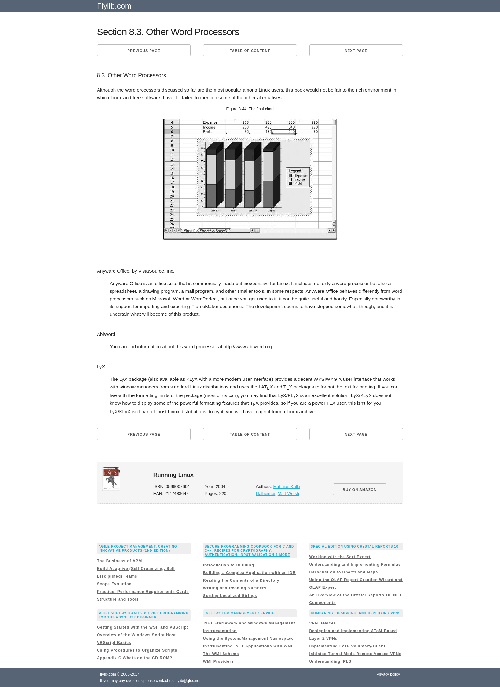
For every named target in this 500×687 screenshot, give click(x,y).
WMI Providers (218, 661)
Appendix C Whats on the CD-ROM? (134, 658)
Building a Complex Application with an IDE (249, 573)
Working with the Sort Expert (340, 557)
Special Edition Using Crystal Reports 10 (355, 546)
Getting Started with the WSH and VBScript (142, 627)
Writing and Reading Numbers (235, 588)
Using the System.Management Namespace (248, 638)
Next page (356, 51)
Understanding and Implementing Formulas (355, 564)
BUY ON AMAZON (360, 489)
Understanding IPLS (330, 661)
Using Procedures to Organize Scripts (137, 650)
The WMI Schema (221, 654)
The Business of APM (119, 561)
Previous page (144, 51)
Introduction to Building (228, 565)
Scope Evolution (114, 584)
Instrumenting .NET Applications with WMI (248, 646)
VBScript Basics (114, 642)
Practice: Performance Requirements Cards (143, 591)
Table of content (250, 51)
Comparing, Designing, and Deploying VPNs (356, 613)
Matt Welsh (288, 493)
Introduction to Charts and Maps (343, 572)
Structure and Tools (118, 599)
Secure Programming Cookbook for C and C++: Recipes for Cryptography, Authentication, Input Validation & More (249, 551)
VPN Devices (322, 623)
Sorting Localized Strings (230, 596)
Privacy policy (388, 674)
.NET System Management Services (241, 613)
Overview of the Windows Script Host (136, 635)
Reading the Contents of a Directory (241, 580)
